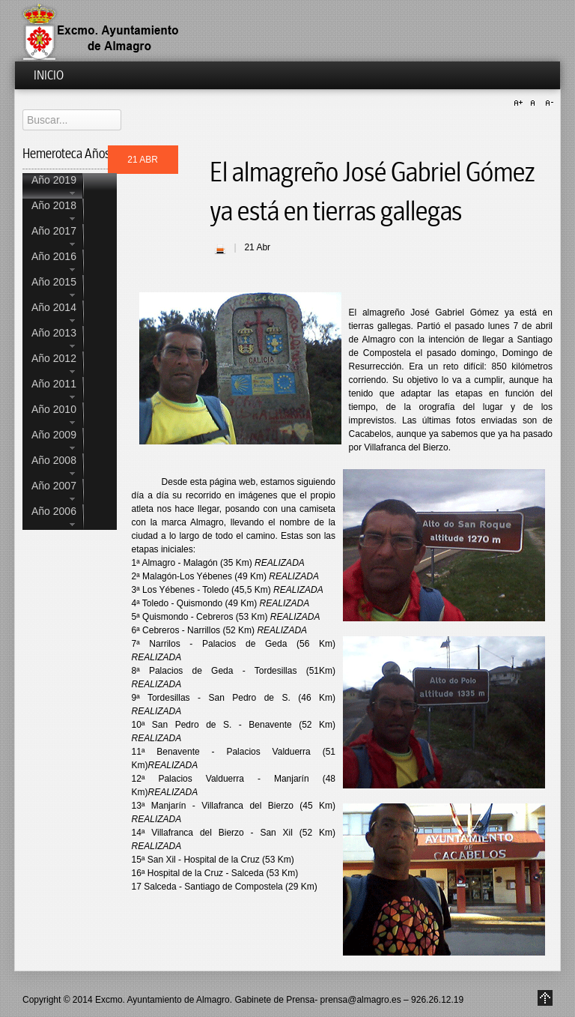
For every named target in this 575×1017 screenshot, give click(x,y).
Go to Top (545, 998)
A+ (520, 103)
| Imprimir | (220, 249)
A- (547, 103)
